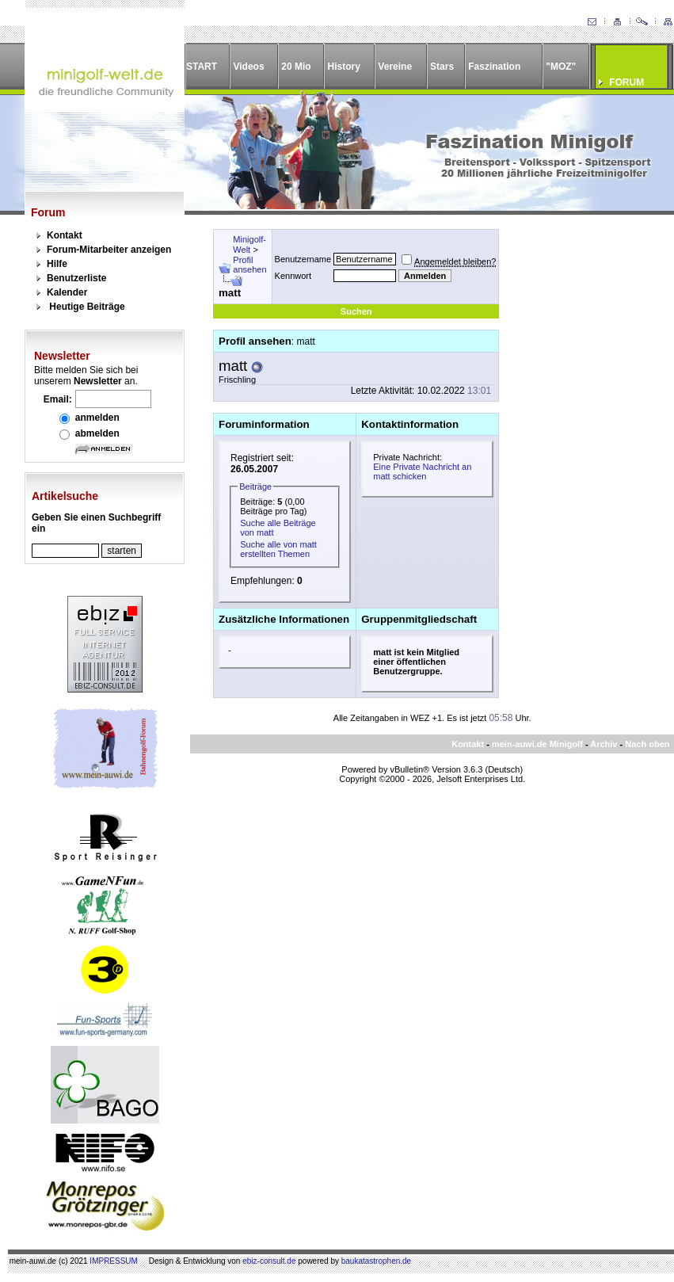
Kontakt (64, 235)
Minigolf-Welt (249, 244)
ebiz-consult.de (268, 1261)
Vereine (395, 66)
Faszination (494, 66)
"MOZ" (561, 66)
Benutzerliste (76, 278)
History (344, 66)
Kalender (67, 292)
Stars (442, 66)
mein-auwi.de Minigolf (537, 744)
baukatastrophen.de (376, 1261)
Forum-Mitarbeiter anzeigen (109, 249)
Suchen (356, 311)
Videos (248, 66)
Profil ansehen (249, 264)
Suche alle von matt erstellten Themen (278, 549)
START (201, 66)
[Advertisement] (577, 288)
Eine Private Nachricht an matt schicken (422, 471)
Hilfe (57, 263)
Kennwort (293, 275)
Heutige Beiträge (86, 306)
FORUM (626, 82)
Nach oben (647, 744)
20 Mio (295, 66)
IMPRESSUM (113, 1261)
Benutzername (303, 259)
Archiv (603, 744)
